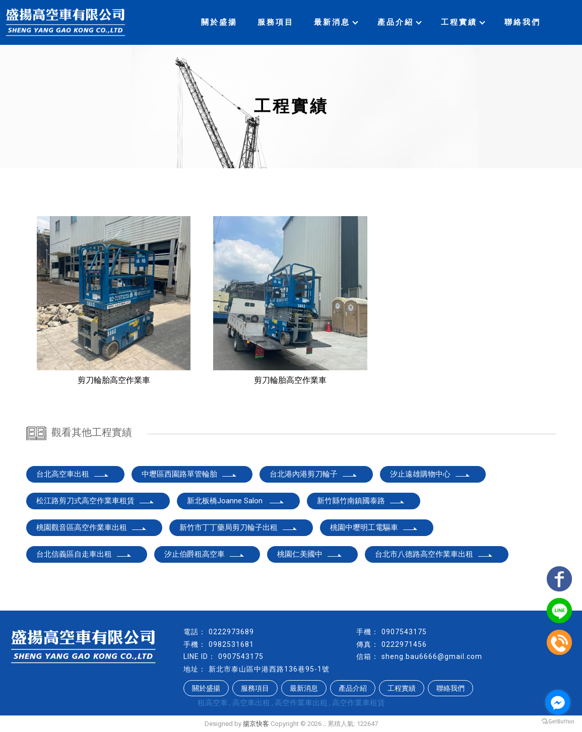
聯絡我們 (522, 22)
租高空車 (213, 702)
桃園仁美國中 (310, 554)
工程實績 (462, 22)
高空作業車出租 (301, 702)
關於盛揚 (219, 22)
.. (324, 723)
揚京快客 (256, 723)
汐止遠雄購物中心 (430, 474)
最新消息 (335, 22)
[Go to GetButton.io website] (558, 721)
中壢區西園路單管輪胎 (189, 474)
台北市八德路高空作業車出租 (434, 554)
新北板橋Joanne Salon (236, 500)
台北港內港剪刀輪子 (314, 474)
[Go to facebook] (557, 702)
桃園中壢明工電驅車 (374, 527)
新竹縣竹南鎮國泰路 (361, 500)
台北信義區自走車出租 (84, 554)
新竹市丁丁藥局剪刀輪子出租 (238, 527)
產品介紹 (399, 22)
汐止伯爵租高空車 (204, 554)
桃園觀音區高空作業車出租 (91, 527)
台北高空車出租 (72, 474)
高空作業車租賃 (358, 702)
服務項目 (275, 22)
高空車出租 (251, 702)
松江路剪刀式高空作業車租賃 (95, 500)
